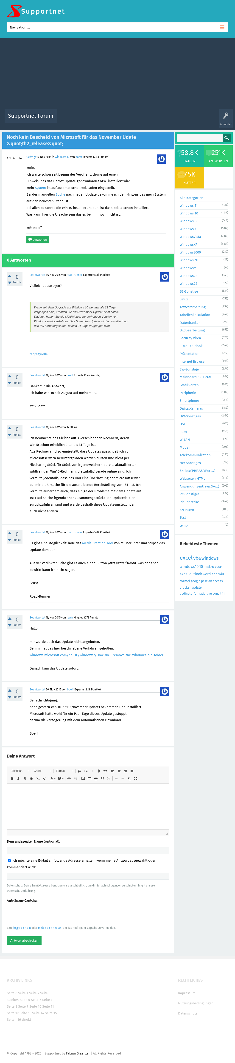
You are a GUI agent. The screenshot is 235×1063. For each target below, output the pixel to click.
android (218, 574)
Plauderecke (189, 502)
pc (202, 581)
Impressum (187, 993)
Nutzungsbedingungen (195, 1003)
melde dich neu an (50, 927)
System (40, 188)
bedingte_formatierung (196, 593)
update (196, 588)
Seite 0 (12, 993)
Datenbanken (190, 323)
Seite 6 (36, 1000)
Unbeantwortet (125, 119)
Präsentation (189, 354)
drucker (185, 588)
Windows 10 (62, 157)
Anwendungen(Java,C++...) (199, 486)
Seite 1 (23, 993)
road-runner (74, 274)
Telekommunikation (195, 455)
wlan (208, 581)
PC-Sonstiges (189, 494)
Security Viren (190, 338)
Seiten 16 (14, 1019)
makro (209, 566)
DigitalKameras (191, 408)
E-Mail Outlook (191, 346)
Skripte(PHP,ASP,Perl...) (197, 471)
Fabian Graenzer (78, 1053)
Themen (144, 119)
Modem (185, 447)
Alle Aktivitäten (69, 119)
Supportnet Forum (30, 116)
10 (201, 566)
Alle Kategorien (191, 198)
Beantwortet (37, 274)
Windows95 (188, 284)
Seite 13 (25, 1013)
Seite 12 (13, 1013)
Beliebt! (106, 119)
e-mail (217, 593)
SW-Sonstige (189, 369)
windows (210, 558)
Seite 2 (34, 993)
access (218, 581)
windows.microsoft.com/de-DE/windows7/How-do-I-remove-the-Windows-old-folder (96, 655)
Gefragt (31, 157)
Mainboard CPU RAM (196, 377)
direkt (26, 1019)
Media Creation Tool (97, 543)
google (195, 581)
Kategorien (160, 119)
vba (197, 558)
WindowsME (189, 268)
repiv (70, 617)
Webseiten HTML (192, 478)
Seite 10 (35, 1006)
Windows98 (188, 276)
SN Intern (187, 510)
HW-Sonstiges (190, 416)
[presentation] (42, 914)
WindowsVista (190, 237)
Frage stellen (195, 119)
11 (223, 593)
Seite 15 (51, 1013)
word (207, 574)
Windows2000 (190, 252)
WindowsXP (189, 244)
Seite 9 (23, 1006)
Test (183, 518)
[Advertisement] (117, 75)
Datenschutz (187, 1013)
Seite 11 (48, 1006)
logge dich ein (22, 927)
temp (184, 525)
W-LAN (185, 440)
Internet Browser (193, 361)
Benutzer (177, 119)
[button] (20, 771)
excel (186, 558)
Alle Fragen (90, 119)
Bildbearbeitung (192, 330)
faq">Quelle (39, 354)
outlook (195, 574)
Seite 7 (47, 1000)
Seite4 (14, 1000)
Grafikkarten (189, 385)
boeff (79, 157)
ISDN (183, 432)
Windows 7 (188, 229)
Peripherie (188, 393)
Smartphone (189, 401)
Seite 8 (12, 1006)
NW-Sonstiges (190, 463)
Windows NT (189, 260)
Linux (184, 299)
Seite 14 (38, 1013)
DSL (182, 424)
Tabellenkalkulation (195, 315)
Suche (60, 194)
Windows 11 (189, 205)
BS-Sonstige (189, 291)
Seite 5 (25, 1000)
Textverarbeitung (193, 307)
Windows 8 (188, 221)
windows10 (189, 566)
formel (185, 581)
